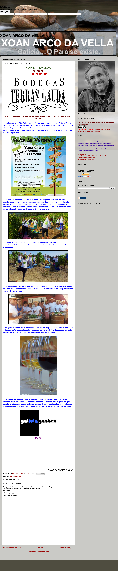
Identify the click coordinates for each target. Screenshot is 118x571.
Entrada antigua (67, 548)
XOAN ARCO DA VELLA (22, 35)
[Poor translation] (7, 11)
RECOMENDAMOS (15, 476)
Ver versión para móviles (38, 552)
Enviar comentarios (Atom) (20, 557)
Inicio (40, 548)
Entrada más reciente (12, 548)
